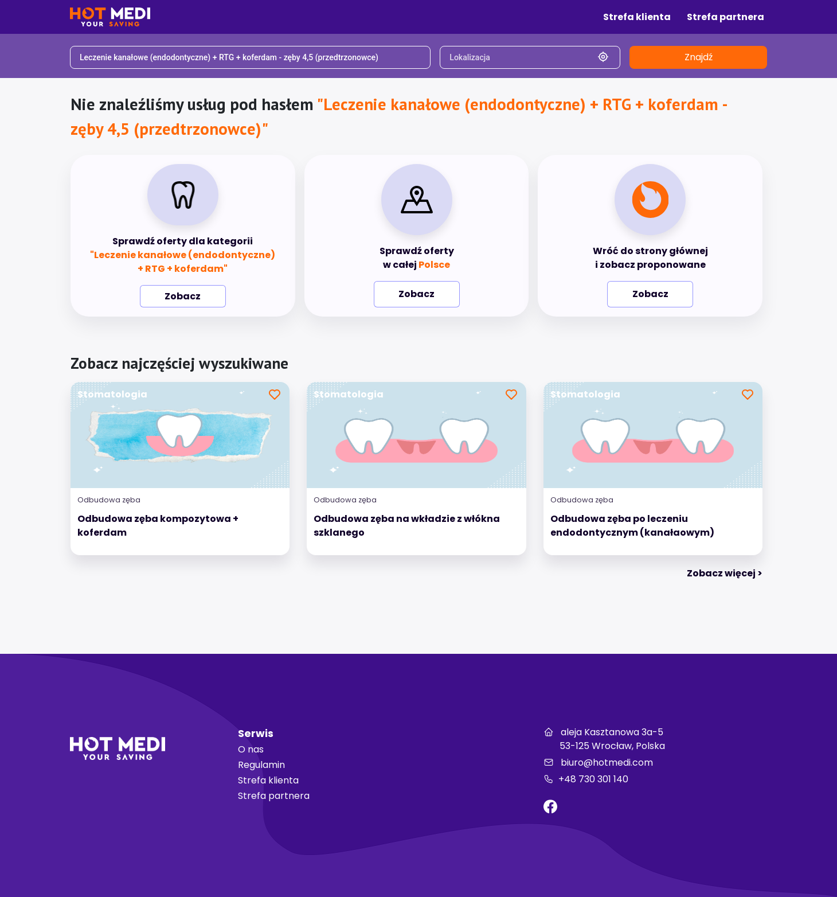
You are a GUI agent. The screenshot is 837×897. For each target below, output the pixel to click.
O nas (251, 749)
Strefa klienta (268, 780)
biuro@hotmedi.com (598, 762)
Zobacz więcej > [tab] (724, 573)
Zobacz (183, 296)
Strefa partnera (274, 795)
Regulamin (261, 764)
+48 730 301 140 (585, 779)
